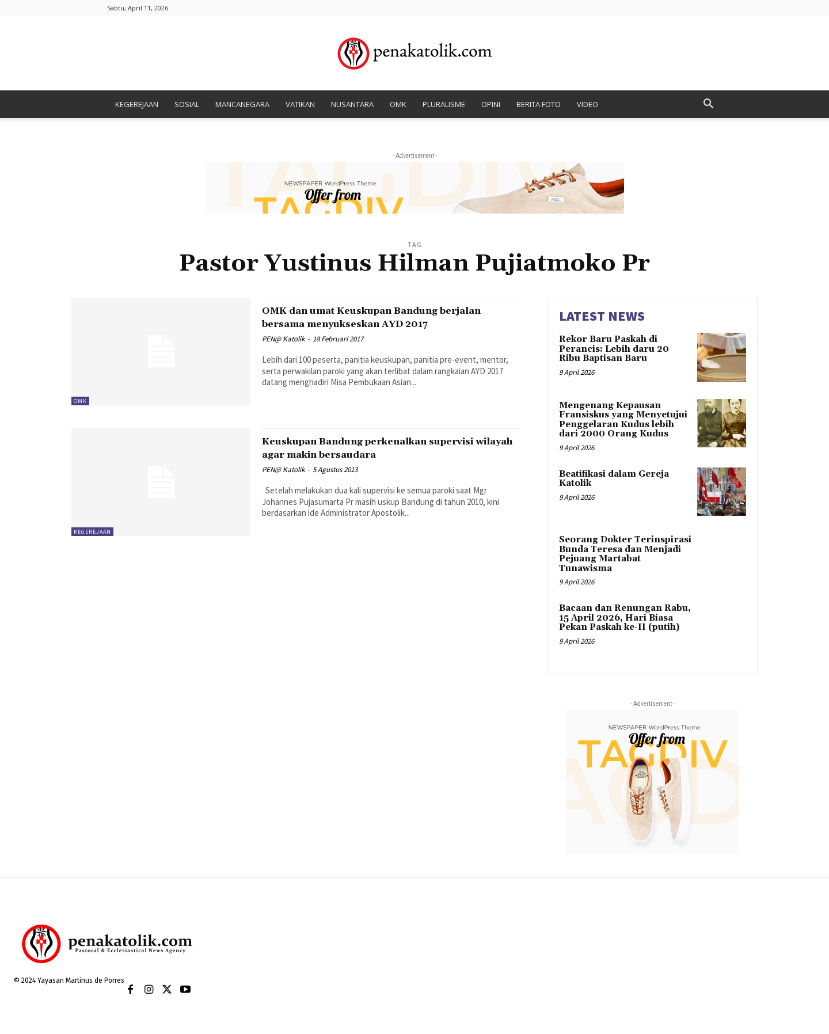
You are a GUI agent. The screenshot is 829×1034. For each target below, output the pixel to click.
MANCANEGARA (242, 104)
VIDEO (587, 104)
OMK (398, 104)
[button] (708, 105)
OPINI (490, 104)
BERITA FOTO (538, 104)
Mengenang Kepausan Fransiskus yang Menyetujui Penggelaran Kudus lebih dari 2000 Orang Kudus (623, 420)
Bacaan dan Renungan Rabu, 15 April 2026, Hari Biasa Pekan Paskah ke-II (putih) (625, 618)
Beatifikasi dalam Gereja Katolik (614, 479)
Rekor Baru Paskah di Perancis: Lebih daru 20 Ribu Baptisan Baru (614, 349)
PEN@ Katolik (283, 352)
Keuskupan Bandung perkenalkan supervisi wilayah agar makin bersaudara (369, 454)
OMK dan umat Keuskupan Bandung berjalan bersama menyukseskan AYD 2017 (381, 323)
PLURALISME (444, 104)
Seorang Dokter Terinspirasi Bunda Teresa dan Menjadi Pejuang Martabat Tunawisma (625, 554)
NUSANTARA (352, 104)
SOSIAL (186, 104)
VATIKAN (300, 104)
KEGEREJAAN (136, 104)
